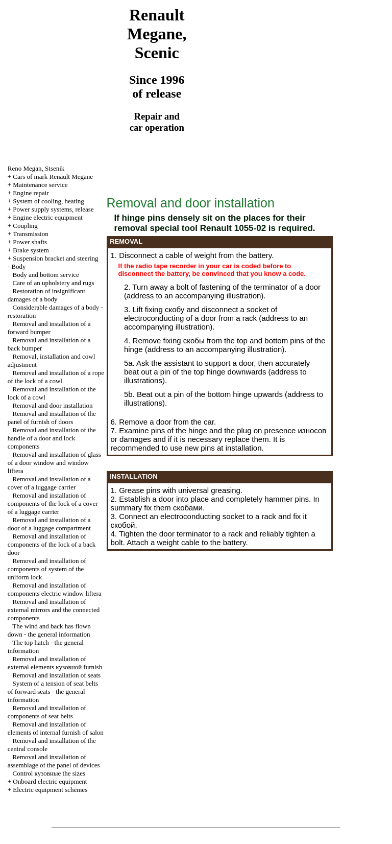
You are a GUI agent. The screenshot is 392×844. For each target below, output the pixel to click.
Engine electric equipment (47, 217)
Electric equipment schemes (50, 789)
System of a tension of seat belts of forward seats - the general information (53, 691)
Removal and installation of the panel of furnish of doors (52, 418)
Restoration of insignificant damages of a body (46, 295)
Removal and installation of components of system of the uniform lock (47, 569)
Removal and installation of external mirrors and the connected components (54, 610)
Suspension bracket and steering (55, 258)
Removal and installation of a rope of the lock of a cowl (56, 377)
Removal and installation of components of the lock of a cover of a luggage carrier (53, 503)
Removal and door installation (53, 405)
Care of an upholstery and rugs (53, 283)
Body (18, 266)
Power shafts (30, 242)
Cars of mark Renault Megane (53, 176)
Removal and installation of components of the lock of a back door (52, 544)
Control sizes (49, 773)
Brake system (30, 250)
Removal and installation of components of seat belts (47, 712)
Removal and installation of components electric (55, 589)
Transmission (30, 234)
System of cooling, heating (48, 201)
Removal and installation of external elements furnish (55, 663)
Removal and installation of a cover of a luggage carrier (49, 483)
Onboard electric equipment (50, 781)
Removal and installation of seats (57, 675)
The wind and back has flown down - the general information (49, 630)
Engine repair (30, 193)
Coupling (25, 225)
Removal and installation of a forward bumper (49, 328)
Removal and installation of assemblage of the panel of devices (54, 761)
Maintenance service (40, 185)
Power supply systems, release (53, 209)
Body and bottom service (46, 274)
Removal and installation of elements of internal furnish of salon (56, 728)
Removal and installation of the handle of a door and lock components (52, 438)
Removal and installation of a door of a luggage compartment (49, 524)
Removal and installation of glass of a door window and (54, 463)
